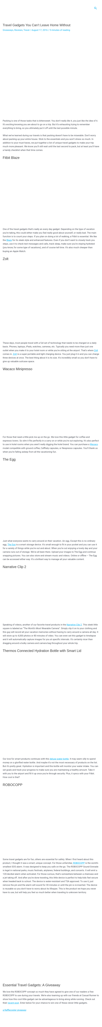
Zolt (96, 351)
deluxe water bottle (59, 759)
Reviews (18, 30)
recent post (13, 1003)
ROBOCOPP (79, 863)
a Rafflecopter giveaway (14, 1010)
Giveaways (8, 30)
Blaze (9, 240)
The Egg (11, 545)
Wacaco (94, 445)
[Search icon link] (95, 8)
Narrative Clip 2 (74, 625)
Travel (26, 30)
